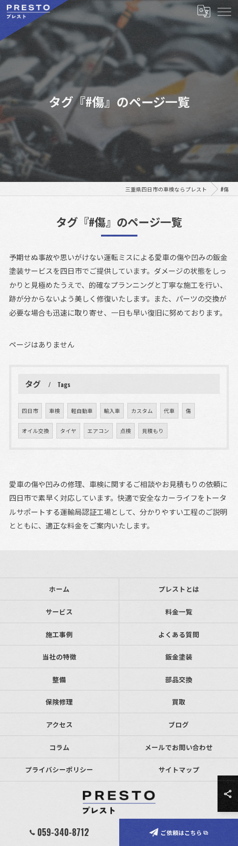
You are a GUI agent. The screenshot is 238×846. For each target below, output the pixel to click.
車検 (54, 434)
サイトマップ (178, 769)
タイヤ (68, 454)
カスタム (142, 434)
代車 (169, 434)
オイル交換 (35, 454)
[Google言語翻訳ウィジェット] (203, 11)
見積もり (153, 454)
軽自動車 (82, 434)
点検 (125, 454)
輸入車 (112, 434)
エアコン (98, 454)
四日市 (30, 434)
